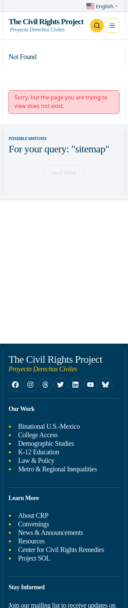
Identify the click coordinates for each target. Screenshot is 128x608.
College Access (38, 435)
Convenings (33, 524)
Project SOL (34, 558)
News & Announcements (50, 532)
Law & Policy (36, 460)
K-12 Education (38, 452)
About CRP (33, 515)
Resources (31, 541)
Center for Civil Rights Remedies (61, 549)
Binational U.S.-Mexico (49, 426)
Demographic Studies (46, 443)
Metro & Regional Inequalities (57, 469)
